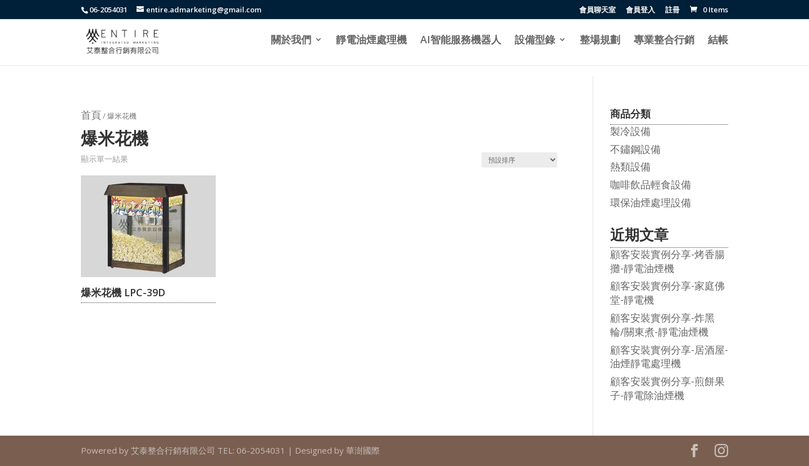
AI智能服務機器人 (460, 40)
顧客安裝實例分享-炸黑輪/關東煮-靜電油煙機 (662, 324)
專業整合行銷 (664, 40)
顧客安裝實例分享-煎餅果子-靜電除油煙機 (667, 388)
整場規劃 (600, 40)
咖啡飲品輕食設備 (650, 184)
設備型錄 (535, 40)
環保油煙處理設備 (650, 202)
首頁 (91, 114)
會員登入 (640, 10)
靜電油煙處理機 (371, 40)
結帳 (718, 40)
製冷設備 (630, 131)
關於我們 (291, 40)
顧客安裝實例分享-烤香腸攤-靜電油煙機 (667, 261)
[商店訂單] (519, 160)
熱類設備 (630, 166)
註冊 (672, 10)
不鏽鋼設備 (635, 149)
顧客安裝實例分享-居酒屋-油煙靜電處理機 (669, 356)
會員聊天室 (597, 10)
